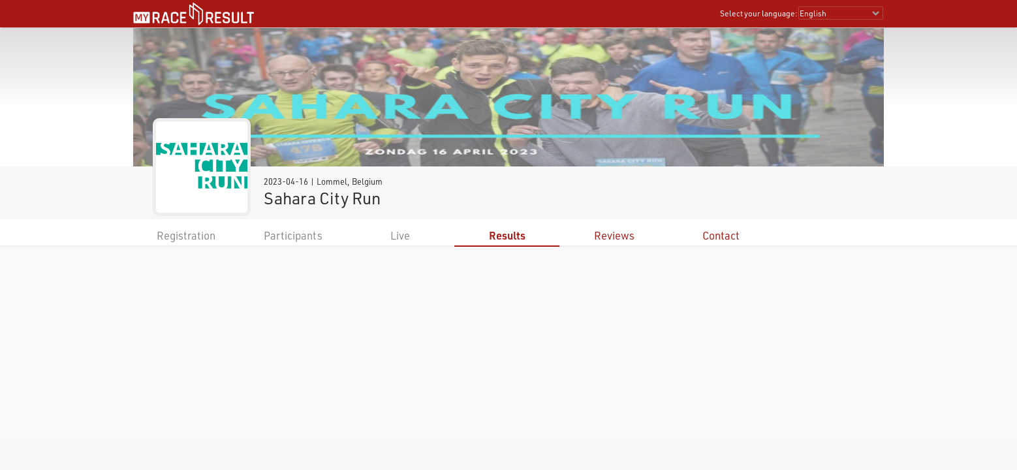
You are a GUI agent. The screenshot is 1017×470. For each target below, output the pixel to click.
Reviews (614, 235)
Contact (721, 235)
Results (507, 235)
